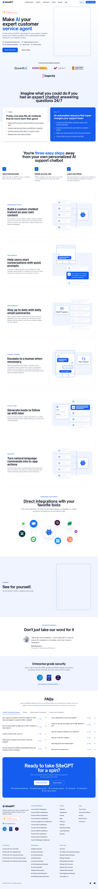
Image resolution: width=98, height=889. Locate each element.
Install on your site (43, 174)
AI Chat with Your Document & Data (12, 855)
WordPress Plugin (65, 827)
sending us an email (40, 705)
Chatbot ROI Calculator (66, 870)
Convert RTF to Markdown (38, 834)
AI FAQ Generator (36, 858)
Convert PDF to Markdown (39, 809)
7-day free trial (25, 44)
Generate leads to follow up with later (23, 412)
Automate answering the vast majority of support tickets (72, 129)
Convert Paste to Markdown (39, 837)
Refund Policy (83, 818)
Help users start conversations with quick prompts (24, 262)
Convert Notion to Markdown (39, 818)
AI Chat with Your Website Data (11, 852)
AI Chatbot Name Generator (39, 873)
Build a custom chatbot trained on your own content (22, 212)
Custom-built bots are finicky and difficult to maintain (25, 128)
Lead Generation (29, 2)
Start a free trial (91, 2)
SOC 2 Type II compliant (50, 790)
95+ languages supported (11, 44)
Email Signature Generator (67, 873)
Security (60, 2)
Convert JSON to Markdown (39, 831)
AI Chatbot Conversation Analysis (70, 852)
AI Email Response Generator (39, 864)
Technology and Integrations (38, 712)
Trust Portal (82, 809)
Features (38, 2)
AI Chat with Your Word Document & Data (14, 861)
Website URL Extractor (66, 867)
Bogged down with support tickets (19, 134)
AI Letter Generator (36, 867)
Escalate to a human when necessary (24, 360)
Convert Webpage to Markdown (40, 840)
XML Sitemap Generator (67, 861)
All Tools (62, 849)
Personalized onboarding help (12, 42)
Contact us (82, 821)
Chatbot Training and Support (11, 712)
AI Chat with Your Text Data (10, 849)
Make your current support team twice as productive (73, 133)
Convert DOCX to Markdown (39, 812)
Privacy (81, 815)
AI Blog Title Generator (37, 870)
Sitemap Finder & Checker (67, 855)
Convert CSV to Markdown (39, 827)
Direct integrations (41, 501)
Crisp (51, 509)
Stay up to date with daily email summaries (24, 311)
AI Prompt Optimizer (37, 855)
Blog (66, 2)
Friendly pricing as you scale (31, 42)
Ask (40, 718)
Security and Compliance (56, 712)
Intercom (56, 509)
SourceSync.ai (64, 876)
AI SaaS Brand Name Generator (40, 876)
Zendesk (65, 509)
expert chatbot (45, 97)
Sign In (82, 2)
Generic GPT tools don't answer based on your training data (26, 124)
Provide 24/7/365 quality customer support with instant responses (72, 123)
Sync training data (10, 174)
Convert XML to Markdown (39, 824)
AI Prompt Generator (37, 852)
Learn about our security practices (49, 684)
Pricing (54, 2)
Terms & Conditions (84, 812)
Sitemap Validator (65, 858)
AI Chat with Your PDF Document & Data (14, 858)
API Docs (62, 821)
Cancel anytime (37, 44)
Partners (62, 824)
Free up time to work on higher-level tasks (70, 136)
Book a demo (26, 50)
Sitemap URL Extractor (66, 864)
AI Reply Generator (36, 849)
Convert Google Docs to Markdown (41, 821)
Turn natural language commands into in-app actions (22, 461)
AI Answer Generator (37, 861)
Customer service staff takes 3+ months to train (23, 131)
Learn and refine (74, 174)
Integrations (46, 2)
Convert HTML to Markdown (39, 815)
